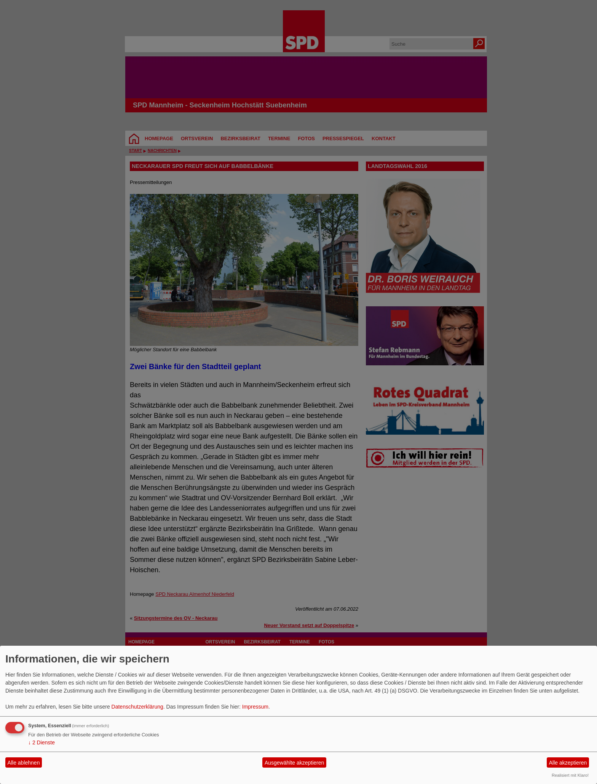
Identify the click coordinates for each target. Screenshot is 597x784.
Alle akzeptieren (568, 763)
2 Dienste (41, 742)
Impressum (255, 707)
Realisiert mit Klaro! (570, 775)
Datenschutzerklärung (137, 707)
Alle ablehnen (24, 763)
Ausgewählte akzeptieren (294, 763)
